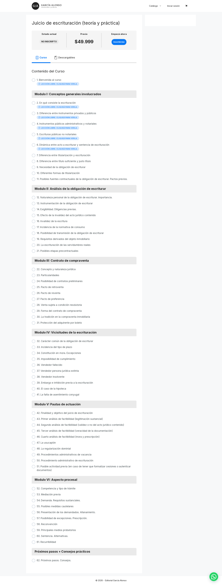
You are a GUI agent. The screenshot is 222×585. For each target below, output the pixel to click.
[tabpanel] (84, 63)
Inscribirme (119, 42)
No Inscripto (49, 41)
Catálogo (156, 6)
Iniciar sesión (173, 6)
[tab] (41, 57)
